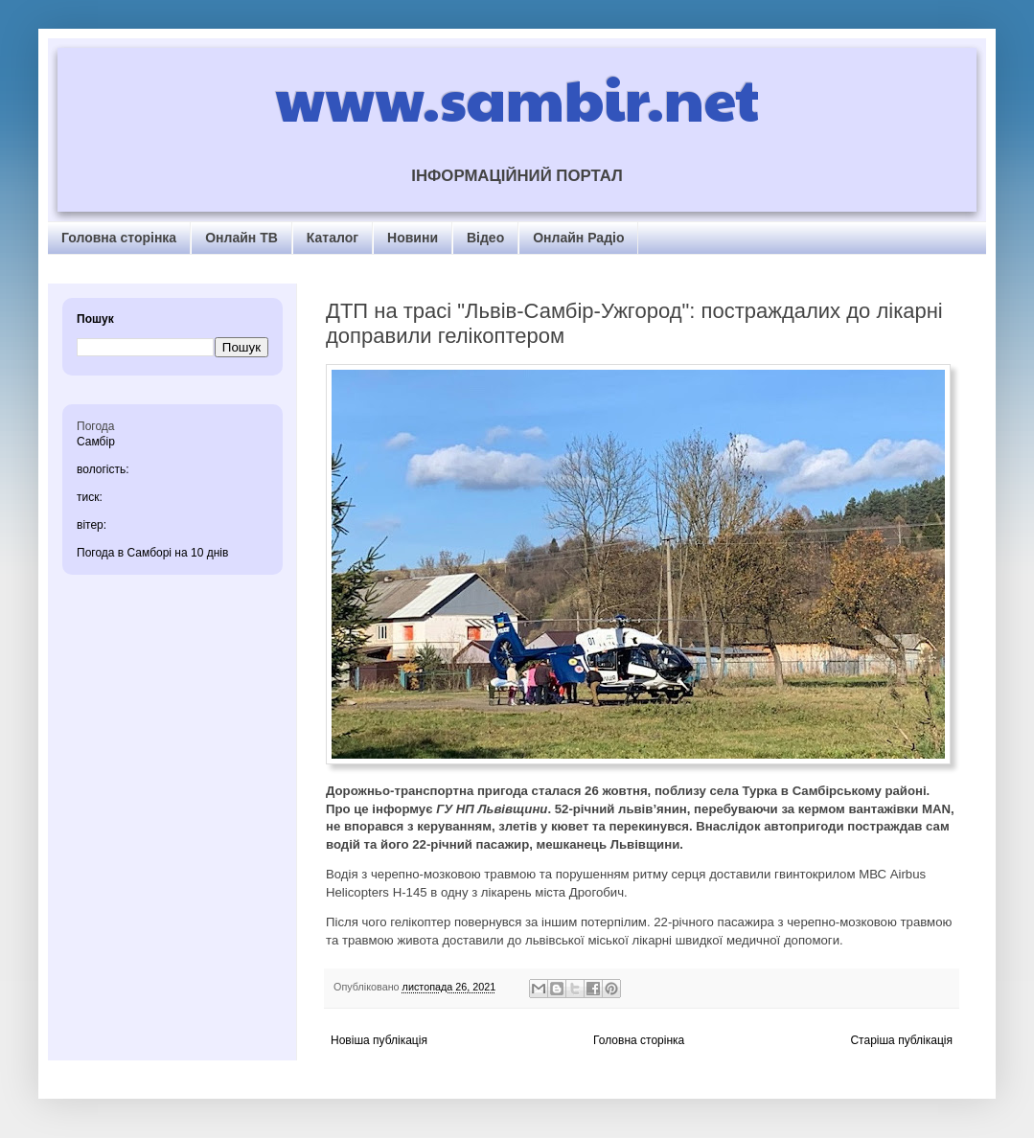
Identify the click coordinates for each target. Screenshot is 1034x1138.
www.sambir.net (517, 97)
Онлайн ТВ (241, 237)
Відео (485, 237)
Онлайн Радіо (578, 237)
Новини (412, 237)
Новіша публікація (379, 1040)
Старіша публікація (901, 1040)
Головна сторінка (118, 237)
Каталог (332, 237)
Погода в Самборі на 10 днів (152, 552)
